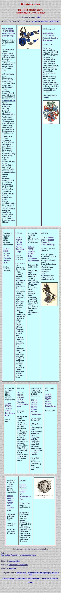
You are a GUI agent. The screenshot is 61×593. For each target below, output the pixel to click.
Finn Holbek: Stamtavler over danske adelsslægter (18, 555)
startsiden (12, 568)
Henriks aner (21, 573)
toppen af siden (14, 561)
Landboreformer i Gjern (37, 578)
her (39, 17)
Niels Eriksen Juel (8, 101)
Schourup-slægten (8, 578)
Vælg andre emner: (9, 573)
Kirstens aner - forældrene (18, 565)
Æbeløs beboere (21, 578)
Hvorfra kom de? (33, 573)
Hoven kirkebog (52, 578)
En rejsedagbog (45, 573)
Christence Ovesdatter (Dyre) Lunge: (45, 21)
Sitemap (30, 582)
